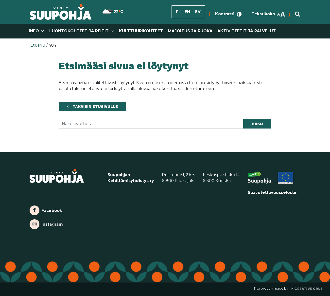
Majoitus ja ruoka (190, 31)
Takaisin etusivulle (95, 106)
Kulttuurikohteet (141, 31)
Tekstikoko (268, 14)
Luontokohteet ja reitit (81, 31)
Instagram (46, 224)
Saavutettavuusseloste (272, 192)
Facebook (46, 210)
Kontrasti (228, 14)
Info (36, 31)
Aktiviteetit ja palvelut (246, 31)
